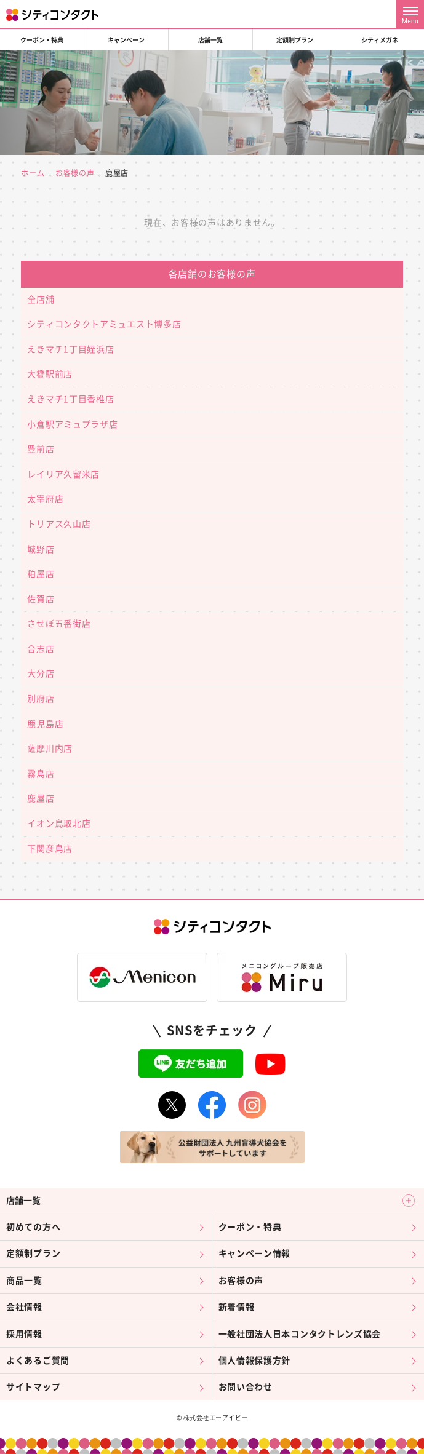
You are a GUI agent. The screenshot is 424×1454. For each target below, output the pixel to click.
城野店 (40, 549)
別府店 (40, 698)
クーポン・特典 (41, 40)
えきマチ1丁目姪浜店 (70, 349)
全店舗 (40, 299)
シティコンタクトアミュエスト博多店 (104, 324)
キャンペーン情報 (254, 1253)
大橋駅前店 (50, 374)
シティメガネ (379, 40)
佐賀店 (40, 599)
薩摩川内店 (50, 748)
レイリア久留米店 (63, 474)
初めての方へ (33, 1227)
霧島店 (40, 773)
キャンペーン (126, 40)
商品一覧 (24, 1280)
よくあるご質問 (38, 1360)
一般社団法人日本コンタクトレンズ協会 (300, 1334)
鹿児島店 (45, 724)
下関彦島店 (50, 848)
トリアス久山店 (58, 524)
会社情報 (24, 1307)
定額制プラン (294, 40)
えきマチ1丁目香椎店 (70, 399)
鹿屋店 (40, 798)
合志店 (40, 649)
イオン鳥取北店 (58, 823)
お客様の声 (74, 173)
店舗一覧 (210, 40)
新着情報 (236, 1307)
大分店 (40, 673)
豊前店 (40, 449)
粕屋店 (40, 574)
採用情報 (24, 1334)
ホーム (32, 173)
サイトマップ (33, 1387)
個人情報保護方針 (254, 1360)
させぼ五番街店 (58, 623)
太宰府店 (45, 499)
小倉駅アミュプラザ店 (72, 424)
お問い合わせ (245, 1387)
